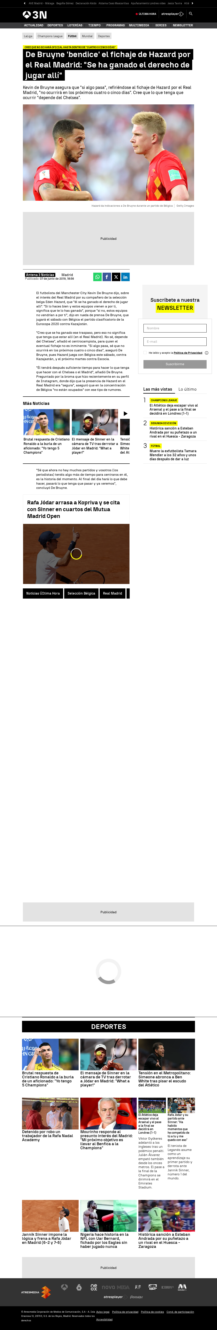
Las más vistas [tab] (157, 389)
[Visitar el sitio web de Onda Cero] (152, 1287)
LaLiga (28, 36)
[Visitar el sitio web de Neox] (94, 1287)
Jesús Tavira (175, 3)
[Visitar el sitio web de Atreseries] (138, 1287)
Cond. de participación (180, 1311)
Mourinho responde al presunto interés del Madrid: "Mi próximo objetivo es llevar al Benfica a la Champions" (106, 1140)
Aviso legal (103, 1311)
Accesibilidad (104, 1319)
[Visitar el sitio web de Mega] (123, 1287)
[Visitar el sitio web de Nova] (108, 1287)
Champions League (50, 36)
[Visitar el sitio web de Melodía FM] (182, 1287)
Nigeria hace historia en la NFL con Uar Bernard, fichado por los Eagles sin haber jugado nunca (104, 1240)
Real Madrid (112, 593)
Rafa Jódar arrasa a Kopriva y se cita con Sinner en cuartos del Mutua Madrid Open (73, 509)
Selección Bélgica (81, 593)
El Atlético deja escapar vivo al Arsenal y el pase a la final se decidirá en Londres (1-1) (174, 409)
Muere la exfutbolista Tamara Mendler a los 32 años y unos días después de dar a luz (173, 455)
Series (161, 25)
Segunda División (163, 423)
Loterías (74, 25)
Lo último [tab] (187, 389)
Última (147, 14)
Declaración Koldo (86, 3)
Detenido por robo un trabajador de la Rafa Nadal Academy (47, 1136)
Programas (115, 25)
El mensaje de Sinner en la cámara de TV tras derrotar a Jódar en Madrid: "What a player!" (105, 1079)
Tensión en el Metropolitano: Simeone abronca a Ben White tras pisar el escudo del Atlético (164, 1079)
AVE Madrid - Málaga (41, 3)
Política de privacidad (125, 1311)
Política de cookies (152, 1311)
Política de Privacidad (188, 352)
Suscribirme (175, 364)
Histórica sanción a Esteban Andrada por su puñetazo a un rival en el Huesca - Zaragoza (173, 432)
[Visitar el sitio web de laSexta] (79, 1287)
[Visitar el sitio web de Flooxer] (136, 1297)
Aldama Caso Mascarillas (114, 3)
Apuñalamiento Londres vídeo (148, 3)
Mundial (87, 36)
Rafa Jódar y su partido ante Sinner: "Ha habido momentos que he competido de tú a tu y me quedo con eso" (178, 1127)
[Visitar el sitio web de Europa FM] (167, 1287)
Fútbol (155, 446)
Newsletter (183, 25)
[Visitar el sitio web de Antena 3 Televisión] (64, 1287)
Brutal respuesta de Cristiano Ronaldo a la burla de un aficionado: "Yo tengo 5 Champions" (48, 1079)
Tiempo (94, 25)
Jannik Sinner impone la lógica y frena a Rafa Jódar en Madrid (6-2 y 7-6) (46, 1238)
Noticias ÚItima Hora (43, 593)
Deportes (55, 25)
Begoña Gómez (65, 3)
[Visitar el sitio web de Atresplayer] (116, 1297)
